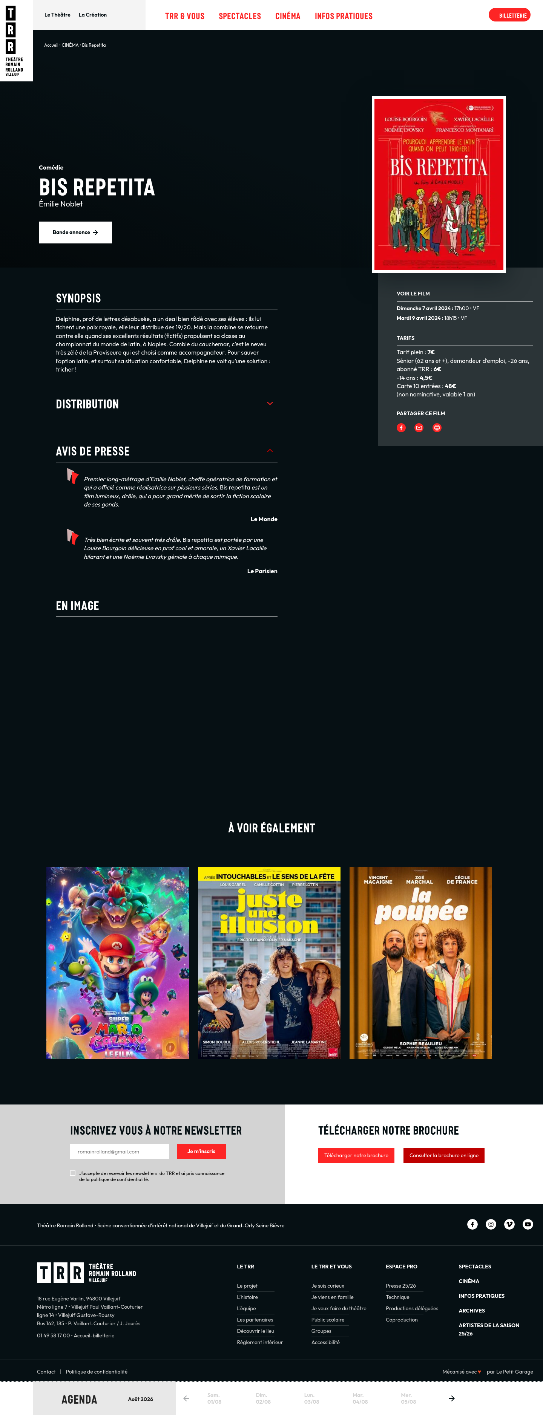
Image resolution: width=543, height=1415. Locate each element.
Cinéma (288, 14)
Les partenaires (255, 1319)
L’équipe (246, 1308)
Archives (472, 1310)
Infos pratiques (344, 14)
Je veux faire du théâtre (339, 1308)
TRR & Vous (184, 14)
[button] (452, 1398)
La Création (93, 14)
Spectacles (240, 14)
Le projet (247, 1285)
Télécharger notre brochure (356, 1155)
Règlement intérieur (260, 1342)
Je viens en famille (332, 1297)
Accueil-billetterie (94, 1335)
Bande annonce (71, 232)
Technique (398, 1297)
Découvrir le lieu (255, 1331)
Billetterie (513, 15)
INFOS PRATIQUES (482, 1296)
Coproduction (402, 1319)
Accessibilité (325, 1342)
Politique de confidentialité (97, 1371)
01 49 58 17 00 (53, 1335)
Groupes (321, 1331)
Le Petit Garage (514, 1371)
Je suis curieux (327, 1285)
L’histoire (247, 1297)
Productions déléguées (412, 1308)
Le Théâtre (57, 14)
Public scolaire (328, 1319)
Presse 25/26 (401, 1285)
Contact (46, 1371)
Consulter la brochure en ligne (444, 1155)
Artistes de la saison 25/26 (489, 1329)
